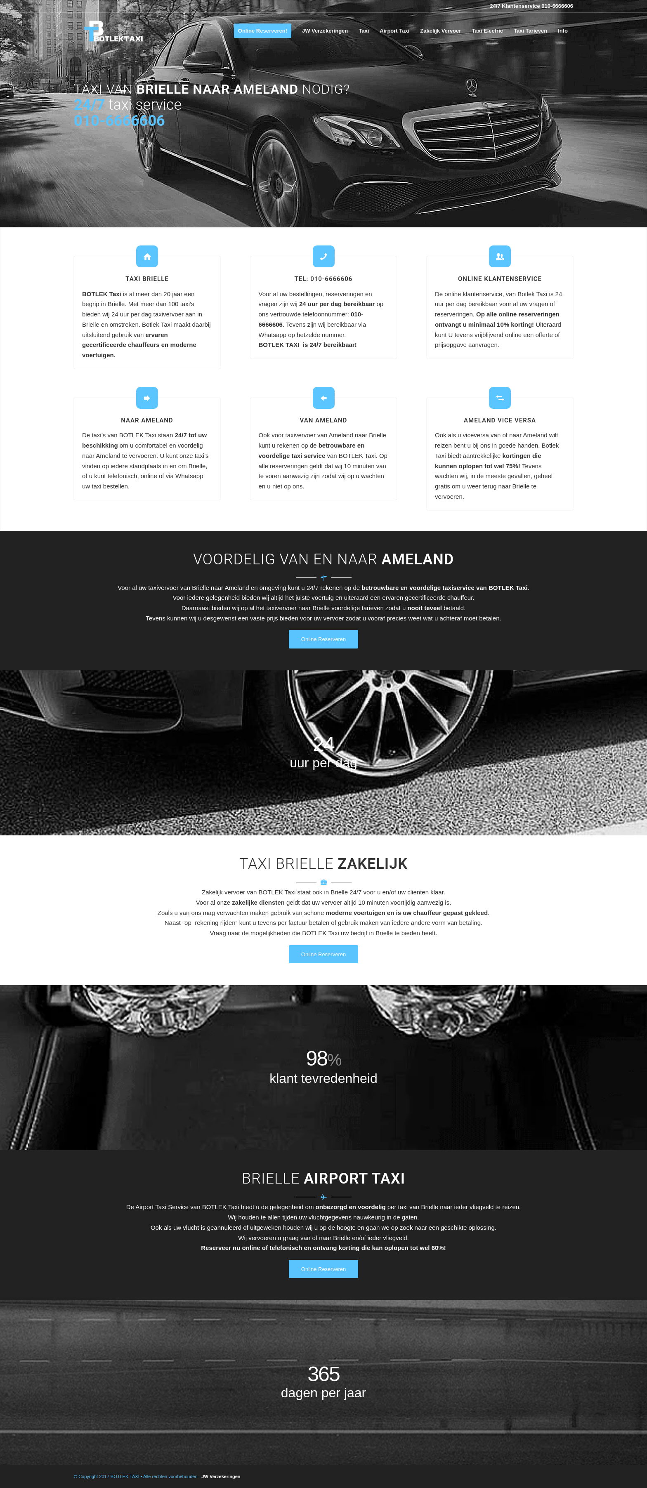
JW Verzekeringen (220, 1476)
